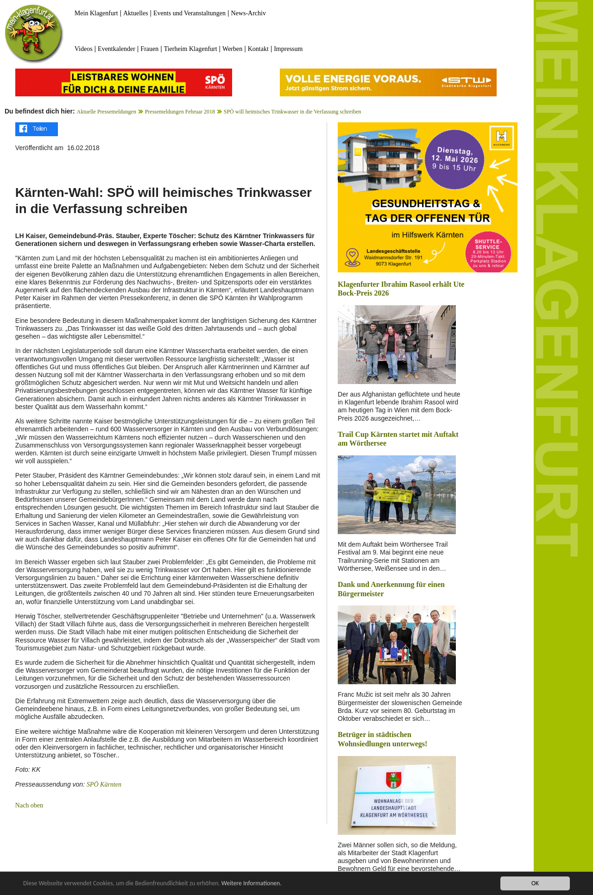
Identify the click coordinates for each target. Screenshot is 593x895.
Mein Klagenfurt (96, 13)
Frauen (149, 48)
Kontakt (258, 48)
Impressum (288, 48)
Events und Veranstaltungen (189, 13)
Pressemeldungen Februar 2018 (180, 111)
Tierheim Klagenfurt (190, 48)
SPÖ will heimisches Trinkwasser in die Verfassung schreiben (292, 111)
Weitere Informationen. (251, 884)
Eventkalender (116, 48)
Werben (232, 48)
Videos (84, 48)
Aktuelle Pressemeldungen (106, 111)
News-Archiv (248, 13)
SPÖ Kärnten (104, 784)
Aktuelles (135, 13)
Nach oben (29, 805)
